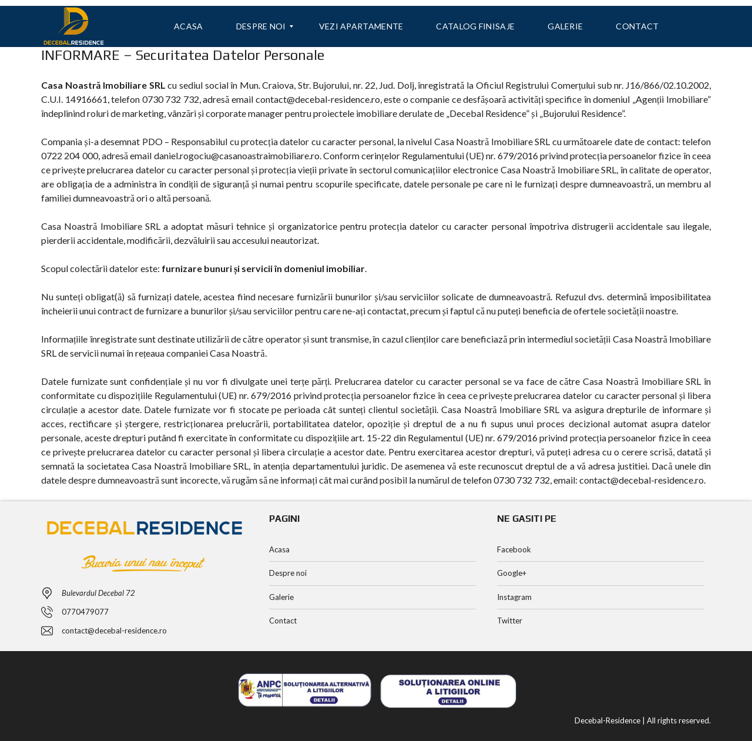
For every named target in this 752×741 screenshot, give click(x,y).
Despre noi (288, 573)
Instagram (514, 597)
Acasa (279, 549)
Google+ (511, 573)
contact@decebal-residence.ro (114, 630)
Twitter (509, 620)
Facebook (514, 549)
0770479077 (85, 611)
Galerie (281, 597)
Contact (283, 620)
